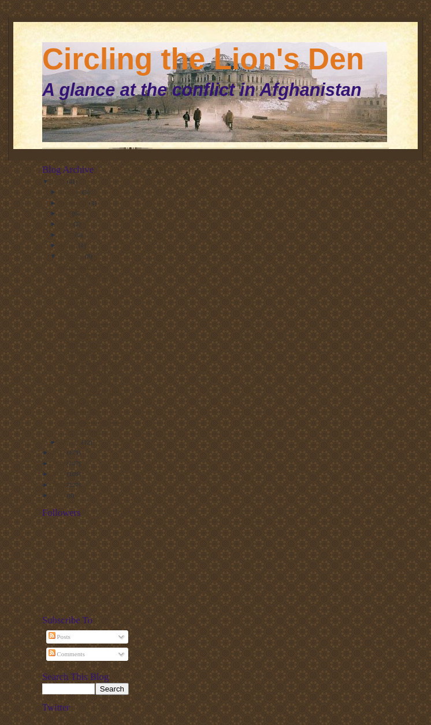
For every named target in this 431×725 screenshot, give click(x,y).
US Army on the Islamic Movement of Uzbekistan (89, 343)
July (66, 213)
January (71, 441)
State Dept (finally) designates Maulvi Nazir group (86, 275)
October (71, 191)
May (66, 223)
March (69, 244)
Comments (67, 653)
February (72, 255)
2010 (59, 473)
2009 (59, 484)
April (67, 234)
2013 (59, 181)
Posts (59, 636)
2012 (59, 452)
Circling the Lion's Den (203, 59)
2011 (59, 463)
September (75, 202)
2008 (59, 495)
